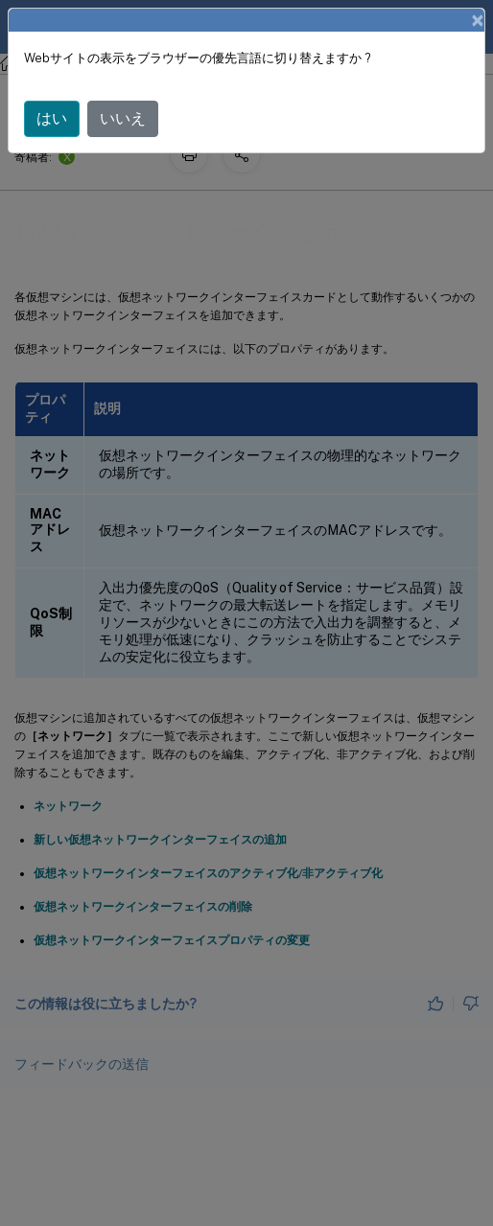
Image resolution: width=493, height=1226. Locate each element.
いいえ (123, 118)
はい (51, 118)
